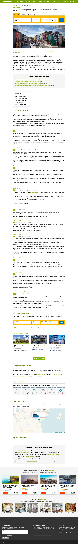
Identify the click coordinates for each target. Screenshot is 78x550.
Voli (17, 1)
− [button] (14, 412)
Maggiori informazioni (50, 534)
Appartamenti (45, 515)
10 (15, 293)
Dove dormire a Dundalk (21, 98)
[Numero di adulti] (51, 20)
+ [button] (14, 410)
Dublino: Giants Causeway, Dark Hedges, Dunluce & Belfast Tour (30, 83)
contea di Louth (22, 369)
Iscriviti (6, 543)
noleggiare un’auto (41, 374)
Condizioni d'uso (67, 548)
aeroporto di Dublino (57, 374)
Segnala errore (60, 548)
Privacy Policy (73, 548)
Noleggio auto (47, 1)
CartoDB (63, 432)
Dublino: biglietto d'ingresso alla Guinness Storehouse (28, 81)
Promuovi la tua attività (53, 548)
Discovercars (55, 465)
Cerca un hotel (35, 416)
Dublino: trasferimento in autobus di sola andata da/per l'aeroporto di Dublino (33, 85)
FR (60, 542)
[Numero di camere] (56, 20)
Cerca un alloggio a (18, 321)
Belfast (14, 52)
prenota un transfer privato (54, 461)
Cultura (53, 1)
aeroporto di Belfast (22, 376)
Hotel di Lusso (70, 515)
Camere (56, 321)
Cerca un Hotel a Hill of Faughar (24, 236)
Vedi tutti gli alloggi (39, 358)
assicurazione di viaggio (32, 467)
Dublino (21, 1)
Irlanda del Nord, (50, 51)
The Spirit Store (49, 114)
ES (60, 540)
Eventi (58, 1)
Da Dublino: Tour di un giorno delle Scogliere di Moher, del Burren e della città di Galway (35, 79)
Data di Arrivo (35, 321)
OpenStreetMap (58, 432)
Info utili (64, 1)
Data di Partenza (44, 321)
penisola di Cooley (34, 192)
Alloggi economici (32, 515)
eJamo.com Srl (12, 548)
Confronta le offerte (21, 456)
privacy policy (9, 541)
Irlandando (7, 2)
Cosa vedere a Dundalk (21, 96)
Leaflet (54, 432)
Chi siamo (63, 531)
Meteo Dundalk (19, 102)
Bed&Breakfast (7, 515)
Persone (51, 321)
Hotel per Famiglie (57, 515)
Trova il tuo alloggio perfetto (23, 458)
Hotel (20, 515)
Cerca (61, 20)
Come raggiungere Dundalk (22, 100)
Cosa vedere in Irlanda (30, 1)
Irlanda (63, 535)
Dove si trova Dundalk (21, 104)
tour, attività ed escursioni (29, 463)
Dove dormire (39, 1)
